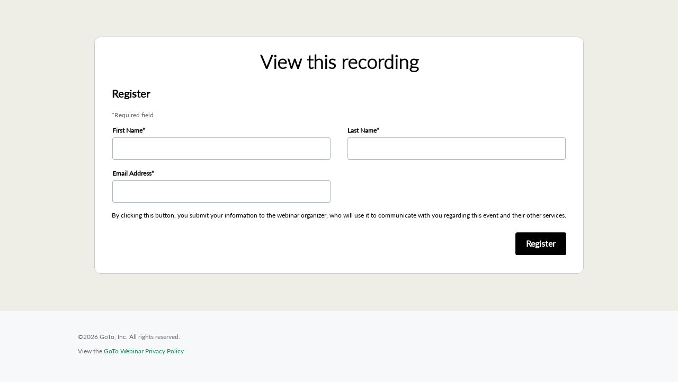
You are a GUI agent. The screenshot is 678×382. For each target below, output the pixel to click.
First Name (127, 130)
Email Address (131, 173)
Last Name (362, 130)
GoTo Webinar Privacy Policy (144, 351)
